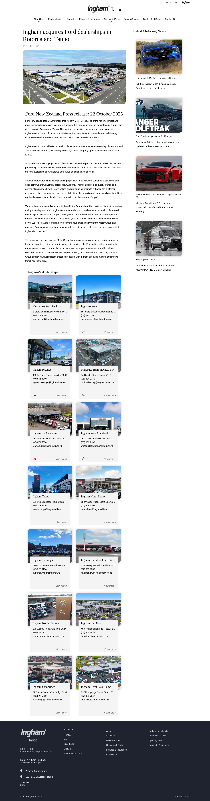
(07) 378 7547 (88, 696)
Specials (71, 19)
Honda (67, 734)
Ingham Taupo (41, 496)
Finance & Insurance (89, 19)
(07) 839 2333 (88, 569)
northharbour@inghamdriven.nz (48, 636)
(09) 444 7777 (39, 632)
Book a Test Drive (152, 19)
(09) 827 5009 (39, 696)
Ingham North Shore (93, 496)
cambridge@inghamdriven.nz (47, 699)
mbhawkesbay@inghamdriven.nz (97, 382)
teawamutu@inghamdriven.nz (47, 446)
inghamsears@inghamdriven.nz (97, 319)
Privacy (178, 796)
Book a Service (131, 19)
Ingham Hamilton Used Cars (97, 560)
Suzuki (67, 748)
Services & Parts (114, 745)
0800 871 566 (171, 2)
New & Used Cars (73, 753)
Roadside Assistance (159, 745)
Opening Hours (156, 740)
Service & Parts (111, 19)
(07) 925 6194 (39, 569)
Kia (65, 739)
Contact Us (170, 19)
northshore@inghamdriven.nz (95, 509)
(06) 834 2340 (88, 378)
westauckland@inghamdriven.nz (97, 446)
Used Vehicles (113, 740)
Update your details (158, 731)
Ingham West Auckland (94, 433)
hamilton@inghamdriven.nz (94, 636)
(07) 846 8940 (39, 378)
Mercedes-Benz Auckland (48, 306)
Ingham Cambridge (44, 686)
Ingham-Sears (89, 306)
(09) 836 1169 (88, 442)
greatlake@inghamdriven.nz (95, 699)
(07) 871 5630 (39, 442)
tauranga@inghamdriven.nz (46, 572)
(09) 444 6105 (88, 505)
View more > (61, 332)
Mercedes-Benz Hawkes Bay (97, 369)
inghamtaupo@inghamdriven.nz (48, 509)
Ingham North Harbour (46, 623)
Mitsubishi (69, 744)
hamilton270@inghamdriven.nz (96, 572)
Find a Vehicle (55, 19)
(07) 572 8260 (88, 315)
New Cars (39, 19)
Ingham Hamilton (91, 623)
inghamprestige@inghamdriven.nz (50, 382)
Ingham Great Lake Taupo (96, 686)
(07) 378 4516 (39, 505)
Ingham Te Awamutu (45, 433)
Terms (187, 796)
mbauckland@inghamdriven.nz (48, 319)
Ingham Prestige (42, 369)
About (109, 731)
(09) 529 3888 (39, 315)
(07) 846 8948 (88, 632)
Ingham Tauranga (43, 560)
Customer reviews (157, 735)
